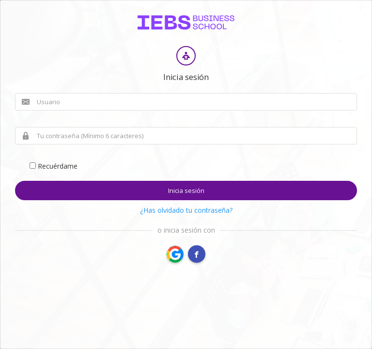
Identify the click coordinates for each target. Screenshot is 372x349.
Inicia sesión (186, 190)
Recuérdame (54, 166)
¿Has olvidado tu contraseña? (186, 210)
